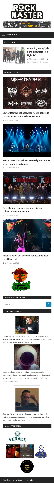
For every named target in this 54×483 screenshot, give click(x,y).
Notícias (45, 62)
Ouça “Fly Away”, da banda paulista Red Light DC (38, 52)
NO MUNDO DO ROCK (12, 72)
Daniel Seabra (32, 62)
